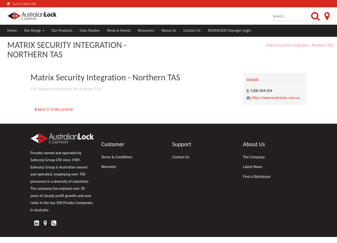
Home (12, 30)
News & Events (119, 30)
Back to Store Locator (53, 109)
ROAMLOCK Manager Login (229, 30)
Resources (146, 30)
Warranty (108, 166)
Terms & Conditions (117, 157)
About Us (168, 30)
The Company (254, 157)
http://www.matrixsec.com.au (276, 97)
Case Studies (90, 30)
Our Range (34, 30)
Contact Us (192, 30)
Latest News (252, 166)
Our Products (62, 30)
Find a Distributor (257, 176)
